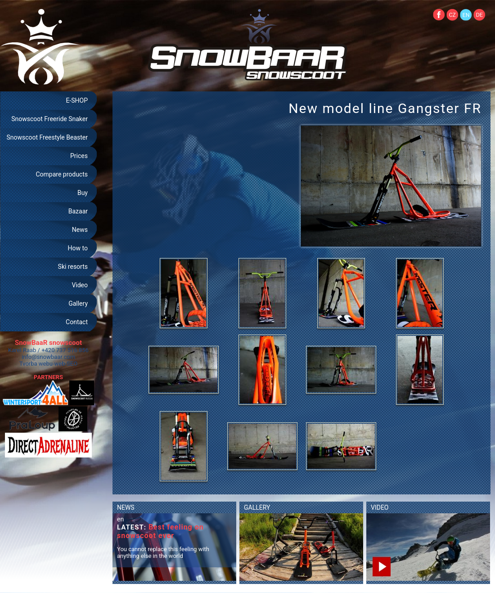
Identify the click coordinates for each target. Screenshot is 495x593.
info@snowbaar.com (48, 356)
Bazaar (78, 211)
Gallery (78, 303)
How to (78, 248)
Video (80, 285)
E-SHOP (77, 100)
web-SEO (66, 363)
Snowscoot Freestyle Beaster (47, 137)
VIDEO (380, 507)
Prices (79, 155)
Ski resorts (73, 266)
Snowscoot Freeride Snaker (49, 118)
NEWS (126, 507)
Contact (77, 322)
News (80, 229)
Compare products (62, 174)
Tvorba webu (36, 363)
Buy (82, 192)
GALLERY (257, 507)
